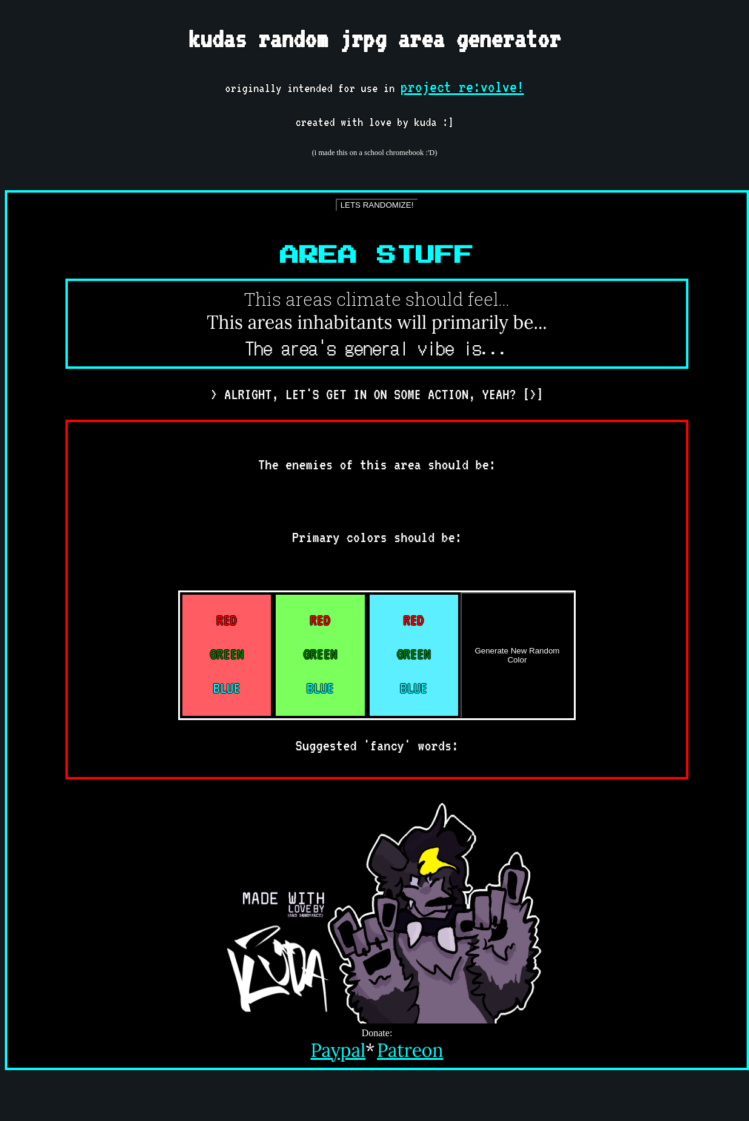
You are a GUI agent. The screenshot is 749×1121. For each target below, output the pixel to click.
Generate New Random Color (516, 655)
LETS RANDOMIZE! (377, 205)
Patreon (410, 1050)
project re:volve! (462, 87)
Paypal (338, 1050)
